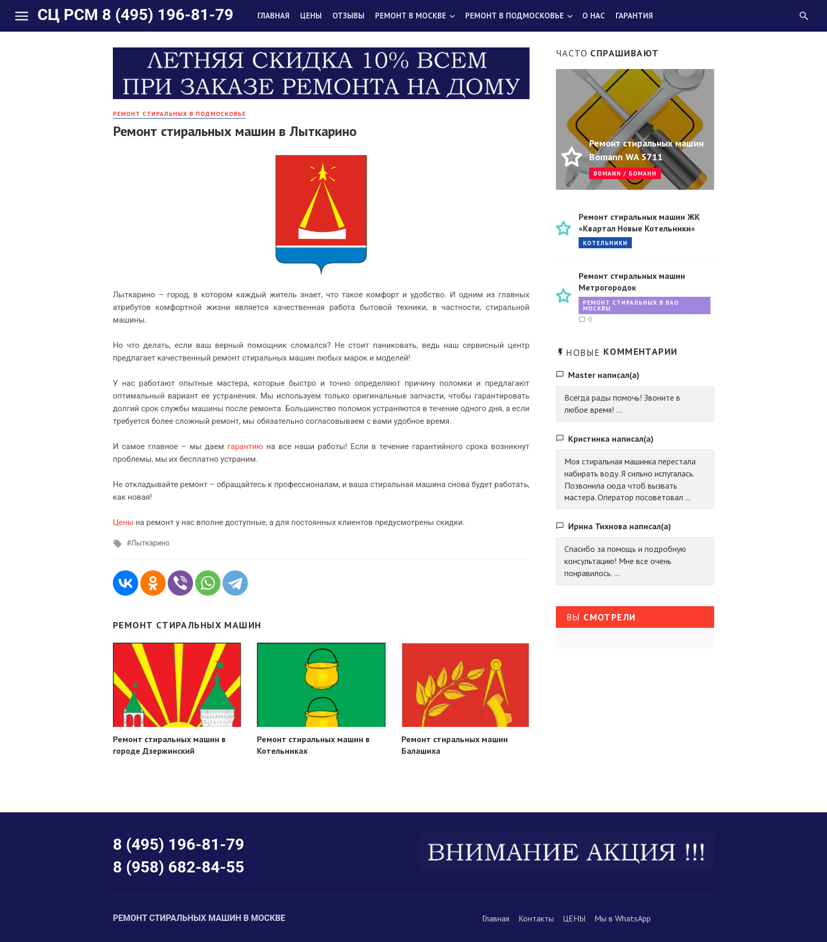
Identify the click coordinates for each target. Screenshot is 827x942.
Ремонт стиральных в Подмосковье (179, 114)
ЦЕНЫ (574, 918)
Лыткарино (150, 543)
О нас (593, 16)
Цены (311, 16)
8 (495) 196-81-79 (178, 844)
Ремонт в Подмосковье (514, 16)
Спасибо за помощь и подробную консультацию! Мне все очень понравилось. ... (625, 560)
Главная (273, 16)
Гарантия (634, 16)
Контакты (536, 918)
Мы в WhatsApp (622, 918)
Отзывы (348, 16)
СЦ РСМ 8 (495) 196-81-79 (135, 14)
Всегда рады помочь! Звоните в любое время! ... (622, 403)
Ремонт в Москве (410, 16)
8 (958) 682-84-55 (178, 867)
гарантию (245, 446)
